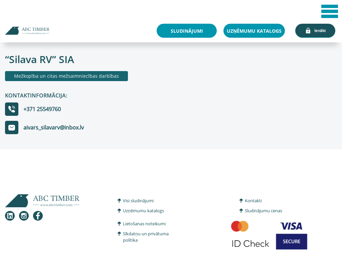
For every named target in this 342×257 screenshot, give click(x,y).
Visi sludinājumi (138, 201)
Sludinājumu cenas (263, 211)
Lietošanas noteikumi (144, 224)
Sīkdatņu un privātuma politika (146, 237)
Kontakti (253, 201)
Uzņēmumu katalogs (143, 211)
